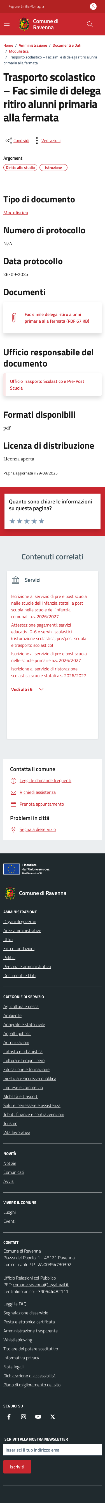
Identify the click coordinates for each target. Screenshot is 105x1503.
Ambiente (12, 1015)
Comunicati (13, 1172)
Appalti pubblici (17, 1033)
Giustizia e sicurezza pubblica (29, 1078)
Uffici (8, 939)
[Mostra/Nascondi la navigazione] (6, 23)
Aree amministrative (22, 930)
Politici (9, 957)
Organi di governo (19, 921)
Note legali (13, 1366)
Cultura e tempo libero (24, 1060)
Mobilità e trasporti (20, 1096)
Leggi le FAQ (15, 1303)
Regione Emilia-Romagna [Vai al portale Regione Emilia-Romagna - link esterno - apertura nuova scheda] (26, 6)
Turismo (10, 1123)
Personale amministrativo (27, 966)
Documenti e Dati (19, 975)
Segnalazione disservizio (25, 1312)
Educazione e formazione (26, 1069)
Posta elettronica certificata (29, 1321)
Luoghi (9, 1212)
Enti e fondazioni (18, 948)
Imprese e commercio (23, 1087)
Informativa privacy (21, 1357)
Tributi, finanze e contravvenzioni (33, 1114)
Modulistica (15, 212)
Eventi (9, 1221)
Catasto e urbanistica (23, 1051)
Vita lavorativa (16, 1132)
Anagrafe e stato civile (24, 1024)
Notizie (9, 1163)
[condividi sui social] (16, 140)
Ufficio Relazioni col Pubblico (29, 1277)
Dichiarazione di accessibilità (29, 1375)
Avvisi (8, 1181)
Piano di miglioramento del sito (31, 1384)
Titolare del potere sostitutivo (30, 1348)
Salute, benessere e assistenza (31, 1105)
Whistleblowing (17, 1339)
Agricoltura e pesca (21, 1006)
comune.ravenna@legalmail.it (41, 1284)
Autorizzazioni (16, 1042)
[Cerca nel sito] (90, 24)
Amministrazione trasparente (30, 1330)
